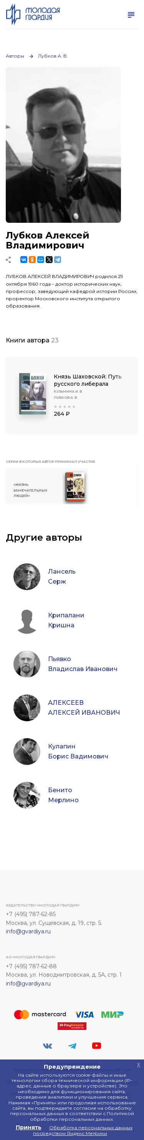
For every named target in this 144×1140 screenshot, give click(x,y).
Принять (28, 1127)
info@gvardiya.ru (28, 931)
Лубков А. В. (53, 56)
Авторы (15, 56)
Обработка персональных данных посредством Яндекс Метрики (82, 1130)
